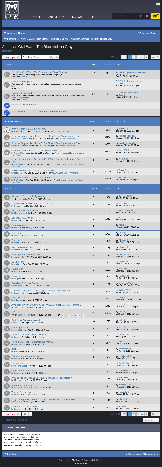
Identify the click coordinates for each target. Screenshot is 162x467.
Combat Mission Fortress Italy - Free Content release (39, 150)
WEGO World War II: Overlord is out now (32, 170)
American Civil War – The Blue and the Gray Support (39, 72)
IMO (13, 349)
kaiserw (17, 300)
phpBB (71, 460)
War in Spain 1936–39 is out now (28, 129)
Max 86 (17, 395)
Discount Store (19, 363)
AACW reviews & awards (24, 210)
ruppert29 (123, 254)
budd (16, 359)
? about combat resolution (25, 356)
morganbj (123, 392)
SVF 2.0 (15, 312)
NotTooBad (19, 153)
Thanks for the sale (21, 392)
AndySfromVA (125, 283)
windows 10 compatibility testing (28, 196)
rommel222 (19, 286)
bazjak (17, 278)
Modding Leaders (20, 327)
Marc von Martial (21, 213)
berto (16, 323)
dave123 (122, 74)
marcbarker (124, 349)
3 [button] (138, 57)
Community (56, 17)
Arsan (121, 406)
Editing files (17, 261)
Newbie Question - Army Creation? (29, 334)
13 (84, 315)
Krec (16, 351)
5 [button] (146, 57)
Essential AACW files (22, 218)
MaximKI (122, 129)
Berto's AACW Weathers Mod (26, 320)
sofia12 (17, 131)
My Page (77, 17)
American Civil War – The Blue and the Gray (37, 47)
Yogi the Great (20, 366)
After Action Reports (21, 81)
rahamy (122, 399)
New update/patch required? (26, 254)
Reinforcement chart (22, 247)
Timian (122, 170)
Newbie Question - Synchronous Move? (32, 342)
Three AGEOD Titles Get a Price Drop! (31, 203)
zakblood (22, 199)
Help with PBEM (20, 297)
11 (76, 315)
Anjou (121, 312)
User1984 (123, 150)
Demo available (19, 225)
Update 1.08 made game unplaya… (131, 72)
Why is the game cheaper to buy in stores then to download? (43, 399)
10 (72, 315)
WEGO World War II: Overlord (64, 173)
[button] (124, 57)
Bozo (121, 95)
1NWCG (18, 307)
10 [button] (153, 57)
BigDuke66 (19, 293)
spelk (121, 83)
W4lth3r (122, 159)
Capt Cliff (123, 334)
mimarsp (18, 250)
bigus (16, 235)
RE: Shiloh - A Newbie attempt (129, 81)
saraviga (18, 173)
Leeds (17, 337)
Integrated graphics (21, 385)
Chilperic (22, 315)
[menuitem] (21, 33)
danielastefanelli (21, 138)
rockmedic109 (20, 387)
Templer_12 (19, 257)
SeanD (17, 206)
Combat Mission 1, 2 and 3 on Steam (30, 177)
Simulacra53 (124, 196)
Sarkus (17, 402)
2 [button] (134, 57)
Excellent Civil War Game (24, 283)
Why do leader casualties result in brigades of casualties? (41, 377)
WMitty (17, 271)
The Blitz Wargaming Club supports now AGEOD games (41, 290)
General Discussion (66, 138)
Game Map (17, 269)
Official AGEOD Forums (23, 104)
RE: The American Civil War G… (130, 93)
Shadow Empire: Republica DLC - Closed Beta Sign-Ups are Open (46, 136)
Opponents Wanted (21, 93)
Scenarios (16, 233)
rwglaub (17, 264)
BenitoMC (123, 177)
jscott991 (18, 330)
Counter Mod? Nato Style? (25, 406)
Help (94, 17)
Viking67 (18, 242)
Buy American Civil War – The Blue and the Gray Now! (40, 111)
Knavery (17, 373)
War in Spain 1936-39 (59, 131)
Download (16, 276)
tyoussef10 (123, 203)
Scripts (15, 240)
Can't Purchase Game (23, 370)
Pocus (16, 51)
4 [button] (142, 57)
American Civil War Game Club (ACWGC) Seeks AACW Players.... (46, 304)
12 (80, 315)
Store (37, 17)
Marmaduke (19, 380)
